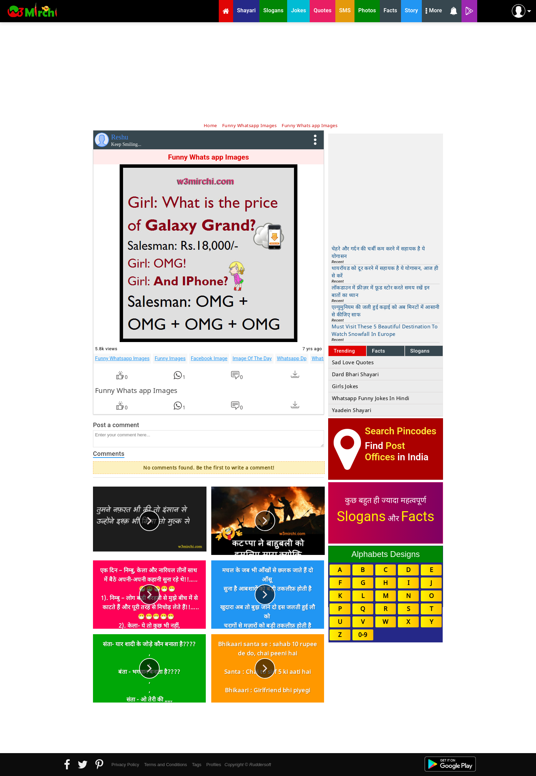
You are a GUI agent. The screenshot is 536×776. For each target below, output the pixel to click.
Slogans (420, 351)
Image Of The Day (252, 358)
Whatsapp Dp (292, 358)
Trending (344, 351)
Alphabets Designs (385, 554)
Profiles (213, 764)
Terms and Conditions (165, 764)
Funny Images (170, 358)
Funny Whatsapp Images (122, 358)
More (434, 11)
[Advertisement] (268, 72)
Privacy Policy (125, 764)
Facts (378, 351)
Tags (196, 764)
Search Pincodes (400, 431)
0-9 (362, 634)
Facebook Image (209, 358)
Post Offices (385, 451)
